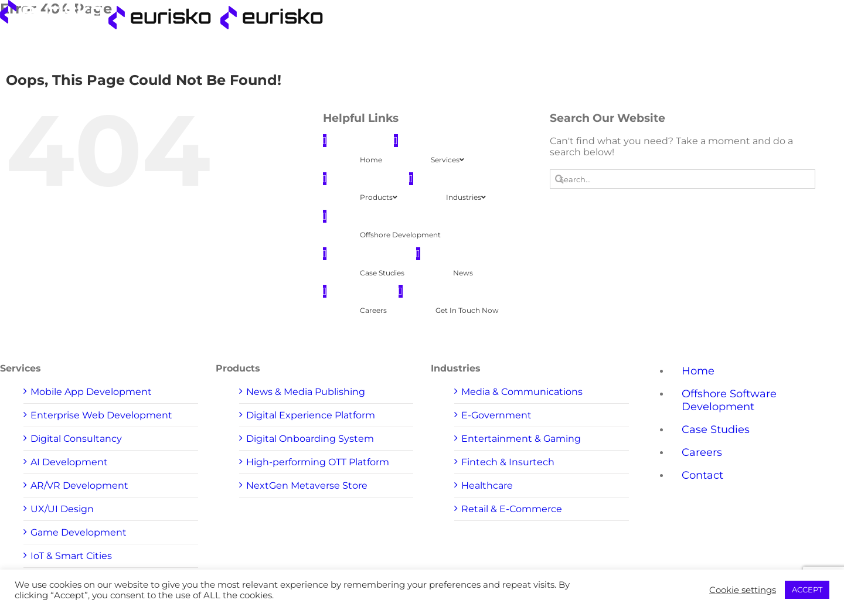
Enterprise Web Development (101, 415)
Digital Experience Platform (310, 415)
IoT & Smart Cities (71, 555)
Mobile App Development (91, 391)
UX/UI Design (62, 508)
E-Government (496, 415)
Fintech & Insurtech (507, 462)
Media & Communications (522, 391)
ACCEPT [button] (807, 589)
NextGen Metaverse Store (306, 485)
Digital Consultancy (76, 438)
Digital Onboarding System (310, 438)
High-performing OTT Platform (317, 462)
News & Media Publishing (305, 391)
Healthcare (487, 485)
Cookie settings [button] (742, 590)
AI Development (69, 462)
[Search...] (682, 179)
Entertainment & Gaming (521, 438)
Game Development (78, 532)
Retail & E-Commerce (511, 508)
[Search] (559, 179)
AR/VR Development (79, 485)
